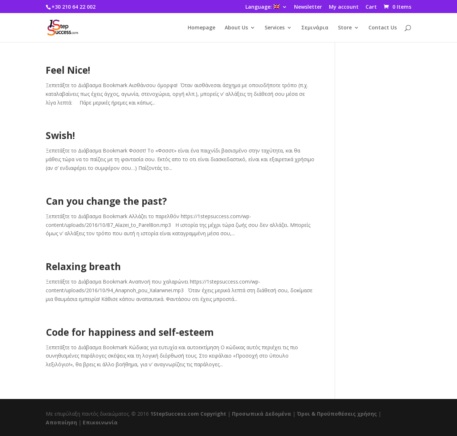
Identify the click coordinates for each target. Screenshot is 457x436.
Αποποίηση (61, 422)
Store (345, 28)
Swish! (60, 135)
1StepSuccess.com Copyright (188, 413)
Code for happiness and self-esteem (130, 332)
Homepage (201, 28)
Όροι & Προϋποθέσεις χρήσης (337, 413)
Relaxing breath (83, 266)
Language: (262, 7)
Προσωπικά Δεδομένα (261, 413)
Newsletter (308, 7)
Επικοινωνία (100, 422)
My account (344, 7)
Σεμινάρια (315, 28)
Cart (371, 7)
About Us (236, 28)
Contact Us (382, 28)
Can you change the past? (106, 201)
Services (275, 28)
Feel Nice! (68, 70)
